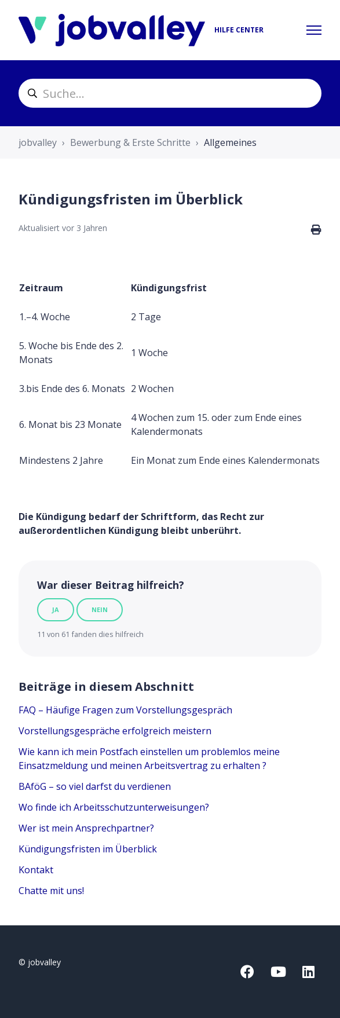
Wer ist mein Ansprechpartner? (86, 828)
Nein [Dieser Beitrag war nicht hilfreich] (100, 609)
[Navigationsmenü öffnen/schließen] (314, 30)
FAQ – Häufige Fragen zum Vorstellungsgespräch (125, 710)
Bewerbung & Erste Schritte (130, 142)
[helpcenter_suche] (170, 93)
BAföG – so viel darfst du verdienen (95, 786)
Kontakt (36, 869)
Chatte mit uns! (51, 890)
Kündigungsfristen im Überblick (88, 849)
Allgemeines (230, 142)
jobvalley (38, 142)
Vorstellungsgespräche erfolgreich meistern (115, 730)
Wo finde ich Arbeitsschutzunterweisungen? (114, 807)
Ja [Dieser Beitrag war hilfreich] (55, 609)
